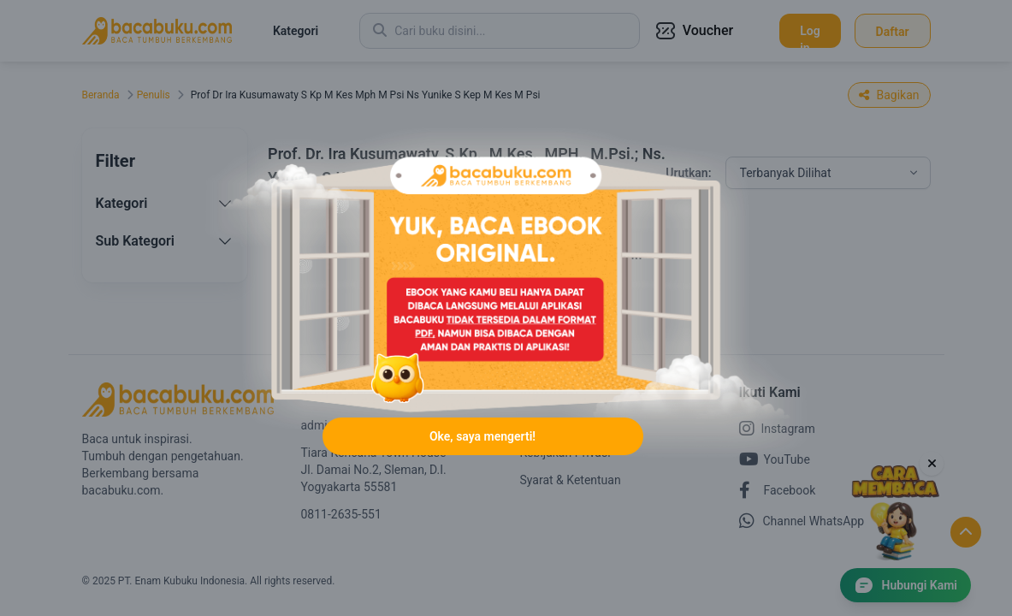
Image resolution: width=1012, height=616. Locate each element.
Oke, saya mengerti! (482, 436)
